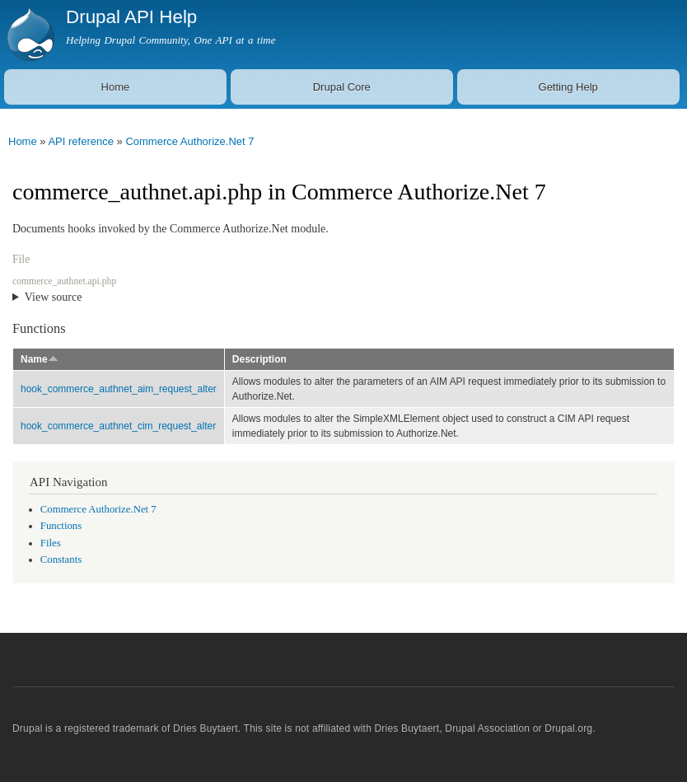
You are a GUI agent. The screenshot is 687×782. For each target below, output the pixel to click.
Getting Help (568, 87)
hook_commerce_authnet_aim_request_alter (119, 389)
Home (115, 87)
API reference (81, 141)
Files (50, 543)
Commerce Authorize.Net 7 (189, 141)
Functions (61, 525)
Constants (61, 559)
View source (53, 297)
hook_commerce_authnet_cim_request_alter (118, 426)
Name (39, 359)
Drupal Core (342, 87)
